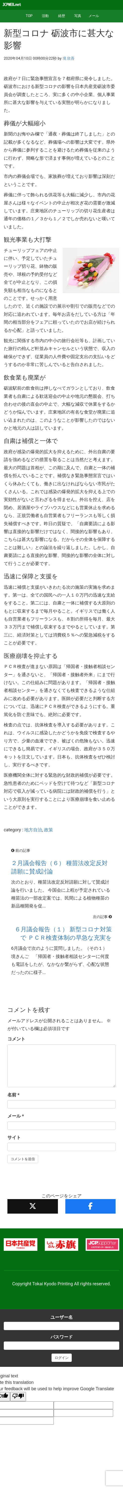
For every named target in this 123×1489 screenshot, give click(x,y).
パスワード (61, 1336)
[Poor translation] (18, 1396)
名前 (13, 1094)
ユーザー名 (61, 1317)
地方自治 (33, 829)
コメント (16, 1038)
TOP (29, 16)
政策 (48, 829)
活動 (45, 16)
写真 (77, 16)
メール (94, 16)
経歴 (61, 16)
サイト (14, 1137)
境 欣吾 (69, 58)
